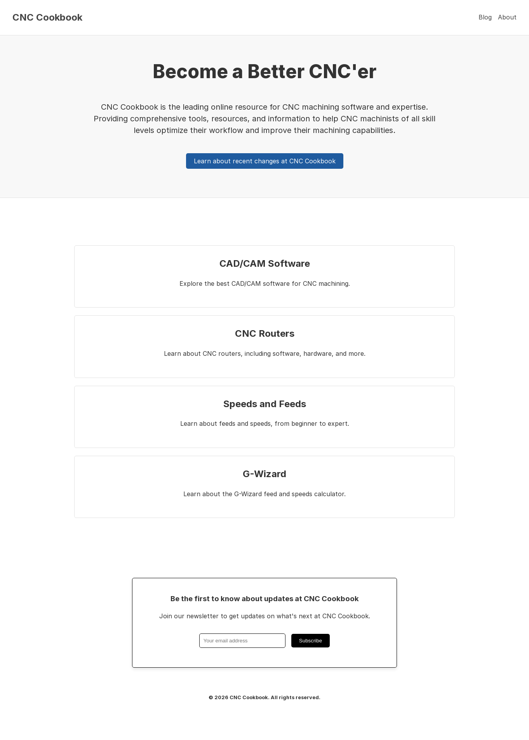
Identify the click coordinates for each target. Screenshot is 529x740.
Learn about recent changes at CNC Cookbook (265, 161)
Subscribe (310, 641)
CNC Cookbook (47, 17)
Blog (485, 17)
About (507, 17)
